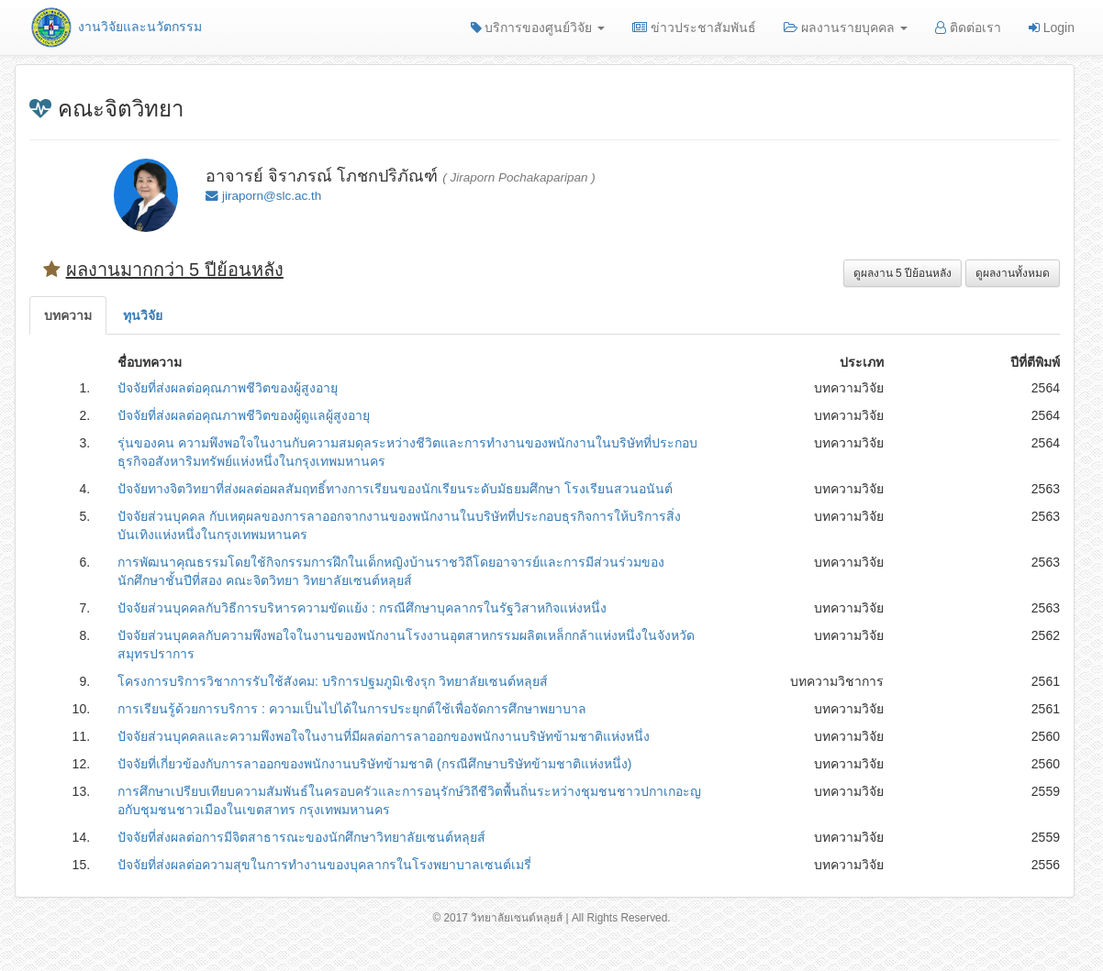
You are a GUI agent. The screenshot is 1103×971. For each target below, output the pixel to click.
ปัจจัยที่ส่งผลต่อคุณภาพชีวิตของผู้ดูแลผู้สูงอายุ (243, 415)
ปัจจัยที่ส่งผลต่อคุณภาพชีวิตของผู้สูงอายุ (227, 388)
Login (1052, 27)
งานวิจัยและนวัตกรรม (115, 26)
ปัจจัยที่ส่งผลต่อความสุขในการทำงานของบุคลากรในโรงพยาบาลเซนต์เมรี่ (324, 864)
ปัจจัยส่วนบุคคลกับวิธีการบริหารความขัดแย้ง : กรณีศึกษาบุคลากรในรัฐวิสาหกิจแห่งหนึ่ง (362, 608)
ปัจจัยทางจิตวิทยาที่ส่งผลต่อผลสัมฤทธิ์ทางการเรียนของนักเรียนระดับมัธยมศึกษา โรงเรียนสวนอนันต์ (395, 488)
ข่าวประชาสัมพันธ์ (694, 27)
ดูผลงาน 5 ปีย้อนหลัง (902, 273)
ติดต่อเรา (968, 27)
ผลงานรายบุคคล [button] (846, 27)
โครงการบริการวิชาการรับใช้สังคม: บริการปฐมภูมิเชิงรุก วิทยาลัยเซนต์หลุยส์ (332, 681)
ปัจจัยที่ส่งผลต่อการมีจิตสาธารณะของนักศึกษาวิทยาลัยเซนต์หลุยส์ (301, 837)
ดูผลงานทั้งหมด (1012, 273)
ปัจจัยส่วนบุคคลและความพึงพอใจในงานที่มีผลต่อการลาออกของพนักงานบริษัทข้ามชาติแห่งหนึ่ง (383, 736)
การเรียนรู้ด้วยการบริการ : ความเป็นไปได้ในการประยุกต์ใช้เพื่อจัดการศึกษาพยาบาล (351, 708)
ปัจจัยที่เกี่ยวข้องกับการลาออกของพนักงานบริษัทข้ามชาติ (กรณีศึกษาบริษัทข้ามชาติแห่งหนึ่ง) (374, 763)
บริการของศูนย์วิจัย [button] (538, 27)
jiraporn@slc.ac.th (271, 196)
